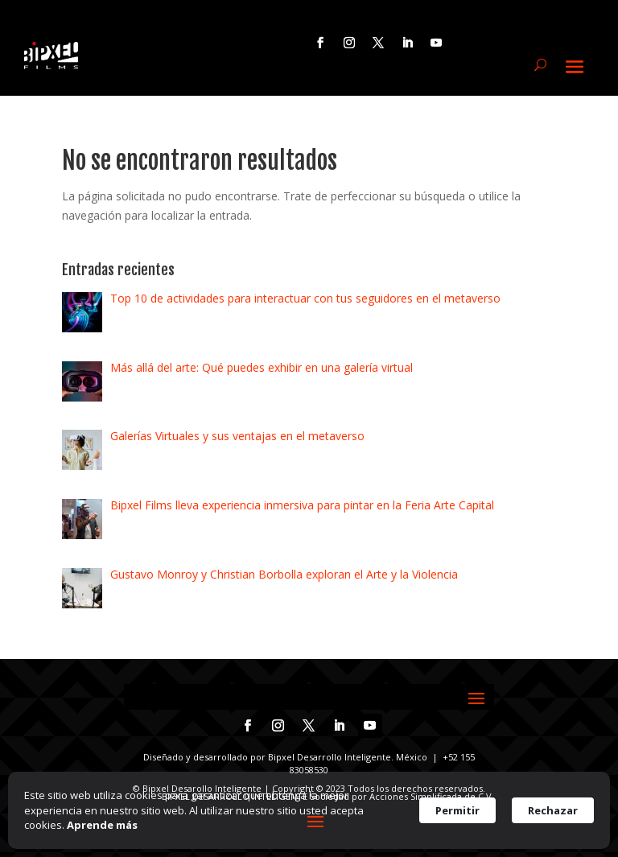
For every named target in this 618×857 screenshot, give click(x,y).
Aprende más (102, 825)
